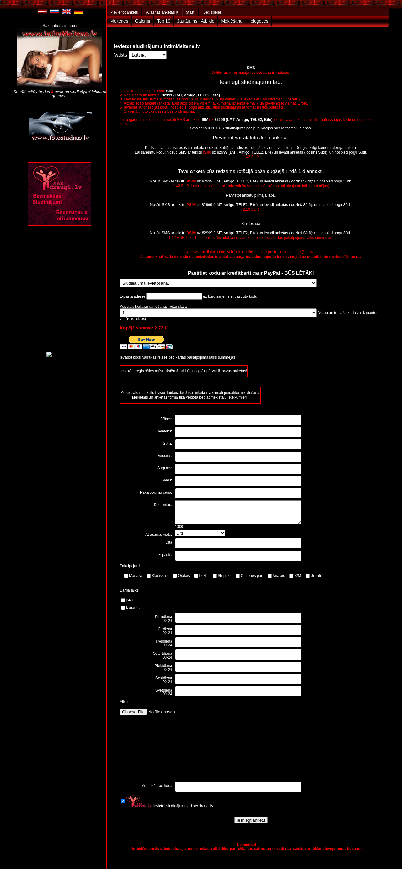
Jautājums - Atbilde (195, 21)
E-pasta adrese (133, 296)
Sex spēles (212, 12)
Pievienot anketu (124, 12)
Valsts (120, 54)
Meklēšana (231, 21)
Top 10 (163, 21)
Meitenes (119, 21)
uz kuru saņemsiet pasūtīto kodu (230, 296)
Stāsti (190, 12)
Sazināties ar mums (60, 25)
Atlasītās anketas (162, 12)
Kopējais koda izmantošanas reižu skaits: (154, 306)
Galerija (142, 21)
